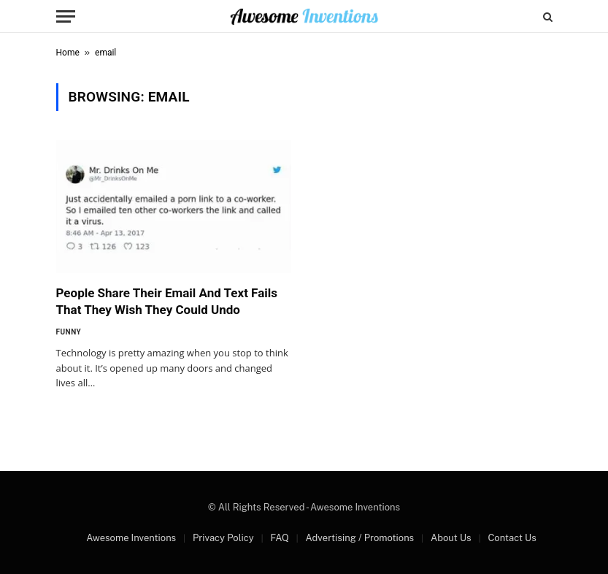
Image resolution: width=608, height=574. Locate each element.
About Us (451, 537)
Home (68, 52)
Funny (69, 332)
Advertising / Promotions (360, 537)
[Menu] (65, 16)
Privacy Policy (223, 537)
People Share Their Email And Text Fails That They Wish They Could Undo (167, 301)
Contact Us (512, 537)
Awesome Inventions (131, 537)
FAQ (279, 537)
